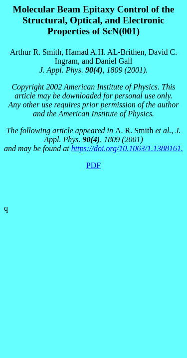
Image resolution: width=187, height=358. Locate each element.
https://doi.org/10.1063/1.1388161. (127, 148)
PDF (93, 165)
